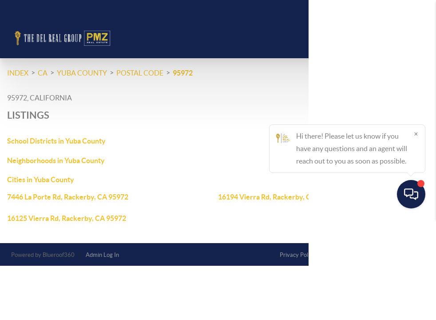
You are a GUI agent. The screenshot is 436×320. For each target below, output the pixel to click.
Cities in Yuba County (40, 180)
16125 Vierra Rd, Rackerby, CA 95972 (66, 218)
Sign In (402, 9)
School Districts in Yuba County (56, 141)
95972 (183, 73)
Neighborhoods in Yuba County (56, 160)
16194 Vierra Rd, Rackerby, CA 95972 (277, 196)
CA (43, 73)
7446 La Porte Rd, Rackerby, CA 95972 (67, 196)
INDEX (17, 73)
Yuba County (82, 73)
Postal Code (139, 73)
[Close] (416, 234)
